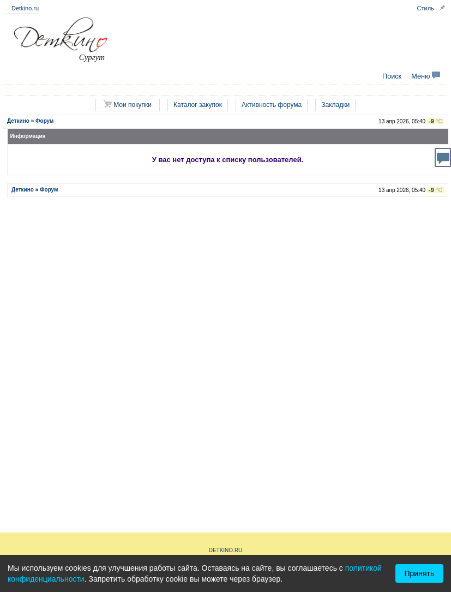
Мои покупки (128, 104)
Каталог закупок (197, 105)
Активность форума (272, 105)
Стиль (425, 8)
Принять (420, 573)
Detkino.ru (25, 8)
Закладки (335, 105)
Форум (44, 121)
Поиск (391, 76)
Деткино (18, 121)
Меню (425, 76)
